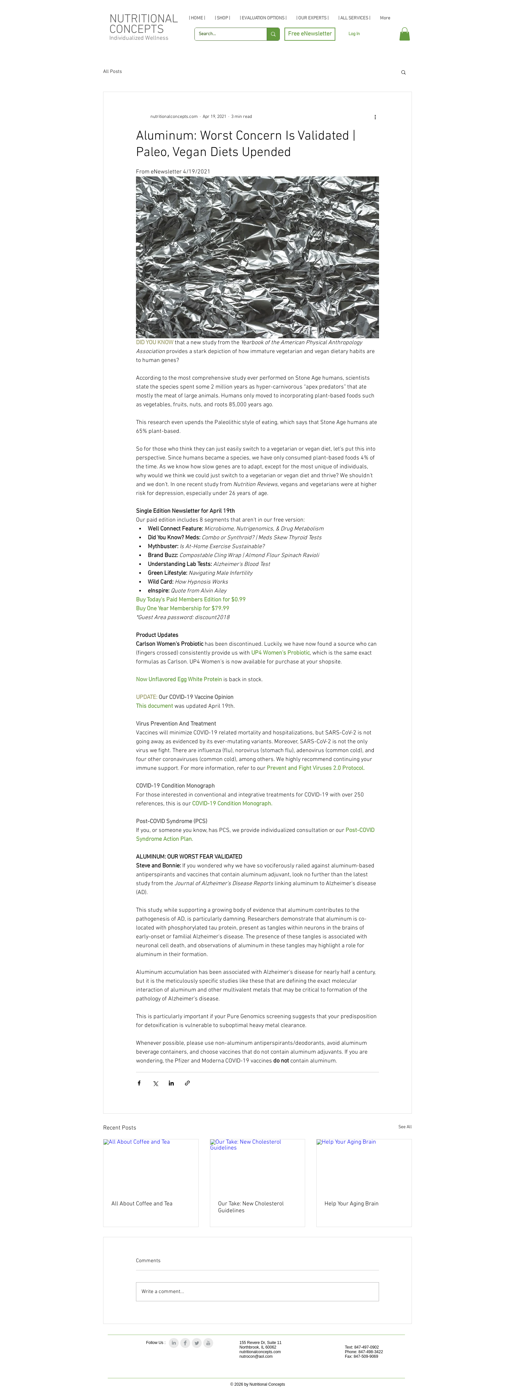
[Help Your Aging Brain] (364, 1166)
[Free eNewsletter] (309, 34)
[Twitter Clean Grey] (197, 1343)
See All (405, 1127)
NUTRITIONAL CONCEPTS (143, 24)
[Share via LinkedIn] (171, 1083)
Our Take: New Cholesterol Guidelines (251, 1207)
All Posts (112, 72)
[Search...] (226, 34)
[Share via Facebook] (139, 1083)
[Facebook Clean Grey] (185, 1343)
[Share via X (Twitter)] (155, 1083)
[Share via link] (187, 1083)
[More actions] (375, 117)
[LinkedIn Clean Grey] (174, 1343)
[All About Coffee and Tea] (150, 1166)
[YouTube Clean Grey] (208, 1343)
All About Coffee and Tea (141, 1203)
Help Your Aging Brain (352, 1203)
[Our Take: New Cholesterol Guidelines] (257, 1166)
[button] (404, 34)
